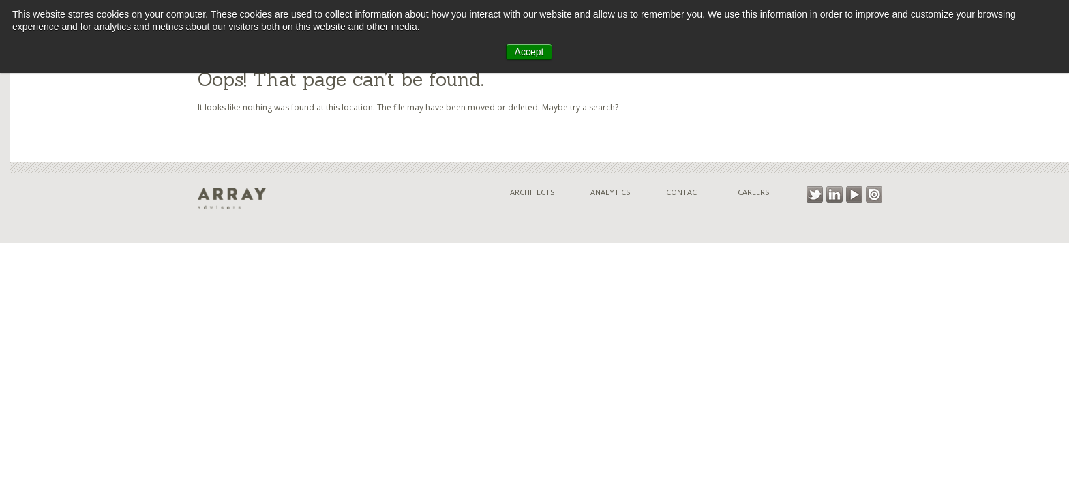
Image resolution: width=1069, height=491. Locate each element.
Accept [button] (529, 51)
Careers (753, 192)
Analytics (610, 192)
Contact (684, 192)
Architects (532, 192)
